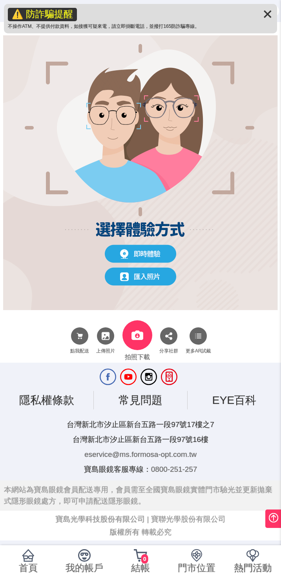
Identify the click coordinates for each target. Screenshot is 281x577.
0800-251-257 (174, 469)
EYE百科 (234, 400)
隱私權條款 (46, 400)
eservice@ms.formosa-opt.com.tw (140, 454)
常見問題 (140, 400)
